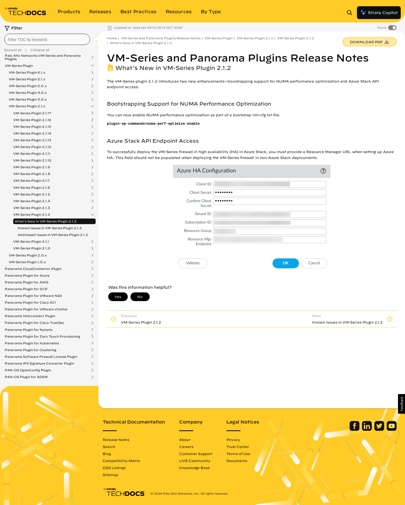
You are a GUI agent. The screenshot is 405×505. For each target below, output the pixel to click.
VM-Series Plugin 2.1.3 (31, 208)
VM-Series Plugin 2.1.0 (31, 248)
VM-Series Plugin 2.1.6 (31, 187)
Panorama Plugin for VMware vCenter (36, 309)
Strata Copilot (379, 12)
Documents (236, 461)
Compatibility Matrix (121, 461)
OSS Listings (114, 468)
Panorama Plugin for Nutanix (29, 329)
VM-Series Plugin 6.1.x (27, 72)
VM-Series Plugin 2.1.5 (31, 194)
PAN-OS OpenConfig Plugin (28, 370)
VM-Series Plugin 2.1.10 (32, 160)
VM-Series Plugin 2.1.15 (32, 126)
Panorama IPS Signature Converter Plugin (39, 363)
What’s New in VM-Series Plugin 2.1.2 (45, 221)
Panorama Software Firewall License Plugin (41, 356)
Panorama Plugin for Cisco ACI (30, 302)
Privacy (233, 440)
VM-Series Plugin (19, 65)
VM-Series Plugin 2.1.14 (32, 133)
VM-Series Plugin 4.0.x (28, 92)
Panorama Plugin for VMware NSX (33, 295)
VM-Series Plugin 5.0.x (28, 86)
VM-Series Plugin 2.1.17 (32, 113)
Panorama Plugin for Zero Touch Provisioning (42, 336)
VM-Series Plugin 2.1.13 (32, 140)
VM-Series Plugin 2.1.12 (32, 147)
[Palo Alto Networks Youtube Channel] (392, 429)
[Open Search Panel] (351, 12)
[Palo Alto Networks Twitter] (379, 429)
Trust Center (237, 447)
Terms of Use (238, 454)
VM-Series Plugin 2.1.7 (31, 180)
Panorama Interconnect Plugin (30, 316)
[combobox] (47, 39)
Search (109, 447)
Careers (186, 447)
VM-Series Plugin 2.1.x (27, 106)
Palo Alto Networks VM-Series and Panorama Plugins (43, 57)
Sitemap (110, 475)
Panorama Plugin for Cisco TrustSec (34, 322)
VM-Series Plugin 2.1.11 (31, 153)
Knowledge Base (194, 468)
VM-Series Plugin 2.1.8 (31, 174)
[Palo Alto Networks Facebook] (355, 429)
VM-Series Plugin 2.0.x (28, 255)
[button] (401, 404)
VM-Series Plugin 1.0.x (27, 262)
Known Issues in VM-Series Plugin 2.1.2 (50, 228)
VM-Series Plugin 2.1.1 (31, 241)
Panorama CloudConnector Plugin (33, 268)
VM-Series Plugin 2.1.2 (31, 214)
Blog (107, 454)
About (184, 440)
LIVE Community (194, 461)
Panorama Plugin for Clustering (30, 350)
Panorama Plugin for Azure (27, 275)
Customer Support (195, 454)
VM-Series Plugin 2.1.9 (31, 167)
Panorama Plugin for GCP (26, 289)
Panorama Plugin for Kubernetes (32, 343)
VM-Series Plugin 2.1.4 (31, 201)
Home (112, 38)
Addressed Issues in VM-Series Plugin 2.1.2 (53, 234)
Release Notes (116, 440)
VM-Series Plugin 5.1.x (27, 79)
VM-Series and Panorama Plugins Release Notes (161, 38)
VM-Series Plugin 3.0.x (28, 99)
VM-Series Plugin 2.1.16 (32, 120)
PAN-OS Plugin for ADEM (26, 377)
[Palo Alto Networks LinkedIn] (367, 429)
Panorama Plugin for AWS (26, 282)
